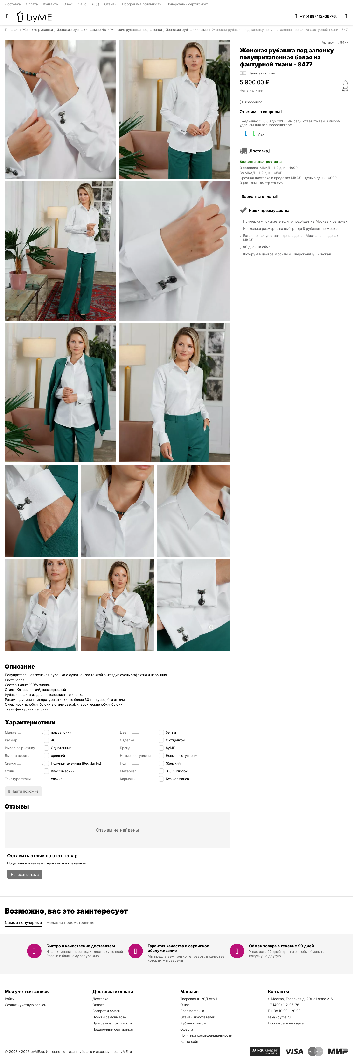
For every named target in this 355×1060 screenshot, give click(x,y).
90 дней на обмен (257, 247)
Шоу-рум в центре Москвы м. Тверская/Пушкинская (287, 254)
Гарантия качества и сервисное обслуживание (178, 948)
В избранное (251, 102)
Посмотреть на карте (286, 1023)
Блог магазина (192, 1011)
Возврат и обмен (106, 1011)
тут (279, 183)
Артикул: (329, 42)
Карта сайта (190, 1041)
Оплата (32, 4)
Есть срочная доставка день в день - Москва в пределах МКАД (290, 238)
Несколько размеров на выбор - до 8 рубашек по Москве (291, 229)
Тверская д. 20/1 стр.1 (198, 999)
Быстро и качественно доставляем (80, 945)
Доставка (13, 4)
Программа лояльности (141, 4)
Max (258, 133)
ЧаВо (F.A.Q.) (88, 4)
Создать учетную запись (25, 1005)
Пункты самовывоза (109, 1017)
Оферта (186, 1029)
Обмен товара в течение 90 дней (281, 945)
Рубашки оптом (193, 1023)
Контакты (50, 4)
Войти (9, 999)
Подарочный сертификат (187, 4)
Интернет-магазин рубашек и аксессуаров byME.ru (89, 1051)
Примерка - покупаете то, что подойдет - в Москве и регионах (295, 221)
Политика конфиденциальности (206, 1035)
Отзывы (110, 4)
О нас (68, 4)
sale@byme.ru (279, 1017)
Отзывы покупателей (197, 1017)
